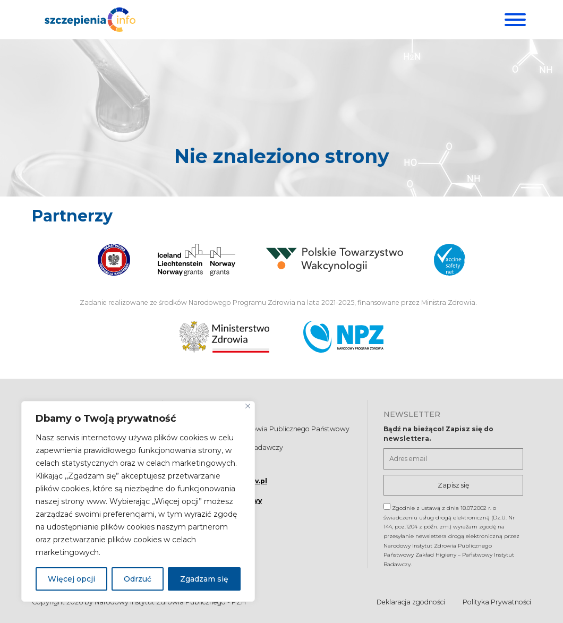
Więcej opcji (71, 579)
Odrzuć (137, 579)
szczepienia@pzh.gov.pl (222, 481)
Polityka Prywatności (497, 602)
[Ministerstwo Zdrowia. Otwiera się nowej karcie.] (224, 337)
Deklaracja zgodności (411, 602)
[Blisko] (247, 406)
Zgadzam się (204, 579)
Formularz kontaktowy (220, 501)
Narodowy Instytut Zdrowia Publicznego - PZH (170, 602)
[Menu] (514, 19)
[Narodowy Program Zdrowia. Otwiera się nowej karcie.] (343, 337)
